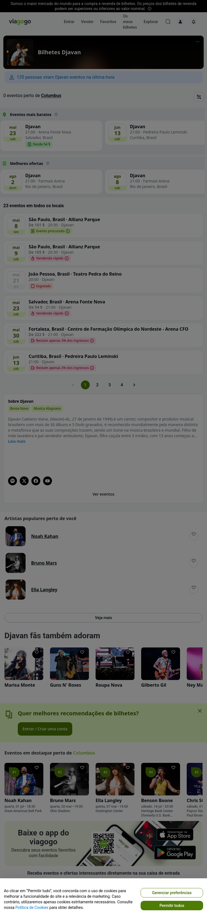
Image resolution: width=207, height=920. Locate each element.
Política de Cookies (31, 907)
